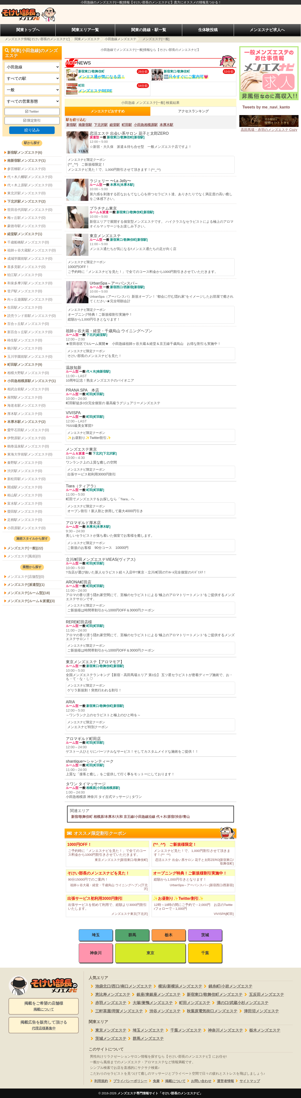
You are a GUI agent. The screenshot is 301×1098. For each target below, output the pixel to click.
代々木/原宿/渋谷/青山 (173, 817)
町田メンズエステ (191, 1003)
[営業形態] (32, 101)
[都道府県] (32, 67)
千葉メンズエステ (182, 1030)
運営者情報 (222, 1081)
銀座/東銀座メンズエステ (155, 994)
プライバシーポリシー (127, 1081)
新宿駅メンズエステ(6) (24, 152)
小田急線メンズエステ (120, 39)
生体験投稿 (208, 30)
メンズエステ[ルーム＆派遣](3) (31, 601)
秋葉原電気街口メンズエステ (209, 1011)
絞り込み (32, 130)
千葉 (205, 953)
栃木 (168, 935)
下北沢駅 (101, 125)
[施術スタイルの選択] (32, 90)
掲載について (173, 1081)
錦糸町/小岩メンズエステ (227, 986)
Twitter (32, 111)
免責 (153, 1081)
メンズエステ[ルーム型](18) (28, 593)
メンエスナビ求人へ (267, 30)
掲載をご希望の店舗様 (43, 1006)
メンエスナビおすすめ (108, 111)
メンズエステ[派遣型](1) (25, 585)
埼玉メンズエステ (145, 1030)
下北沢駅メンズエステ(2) (26, 201)
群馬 (132, 935)
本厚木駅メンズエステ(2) (26, 422)
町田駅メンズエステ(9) (24, 364)
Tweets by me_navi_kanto (266, 107)
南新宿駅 (85, 125)
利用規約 (98, 1081)
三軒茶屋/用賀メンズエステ (116, 1011)
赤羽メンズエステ (107, 1003)
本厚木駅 (166, 125)
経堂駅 (115, 125)
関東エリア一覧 (85, 30)
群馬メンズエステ (145, 1038)
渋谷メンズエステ (162, 1011)
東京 (150, 953)
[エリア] (32, 78)
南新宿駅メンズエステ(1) (26, 160)
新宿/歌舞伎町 (82, 817)
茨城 (205, 935)
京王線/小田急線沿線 (139, 817)
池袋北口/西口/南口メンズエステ (120, 986)
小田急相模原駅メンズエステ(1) (31, 381)
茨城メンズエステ (107, 1038)
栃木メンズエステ (262, 1030)
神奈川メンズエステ (222, 1030)
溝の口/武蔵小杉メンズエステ (239, 1003)
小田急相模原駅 (146, 125)
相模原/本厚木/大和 (108, 817)
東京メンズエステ (107, 1030)
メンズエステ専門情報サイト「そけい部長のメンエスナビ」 (160, 1093)
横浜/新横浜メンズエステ (177, 986)
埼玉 (96, 935)
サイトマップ (247, 1081)
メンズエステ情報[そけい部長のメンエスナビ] (37, 39)
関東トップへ (28, 30)
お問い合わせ (199, 1081)
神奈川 (96, 953)
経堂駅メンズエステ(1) (24, 234)
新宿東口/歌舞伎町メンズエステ (211, 994)
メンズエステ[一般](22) (25, 548)
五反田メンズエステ (263, 994)
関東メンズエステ (87, 39)
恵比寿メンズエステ (109, 994)
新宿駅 (71, 125)
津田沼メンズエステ (258, 1011)
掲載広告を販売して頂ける (43, 1025)
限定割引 (32, 120)
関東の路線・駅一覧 (148, 30)
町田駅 (127, 125)
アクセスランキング (193, 111)
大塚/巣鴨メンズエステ (149, 1003)
